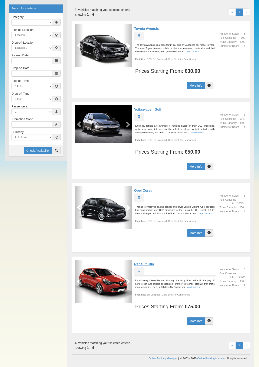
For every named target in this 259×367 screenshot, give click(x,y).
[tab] (139, 36)
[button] (79, 45)
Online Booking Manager (163, 358)
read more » (193, 51)
